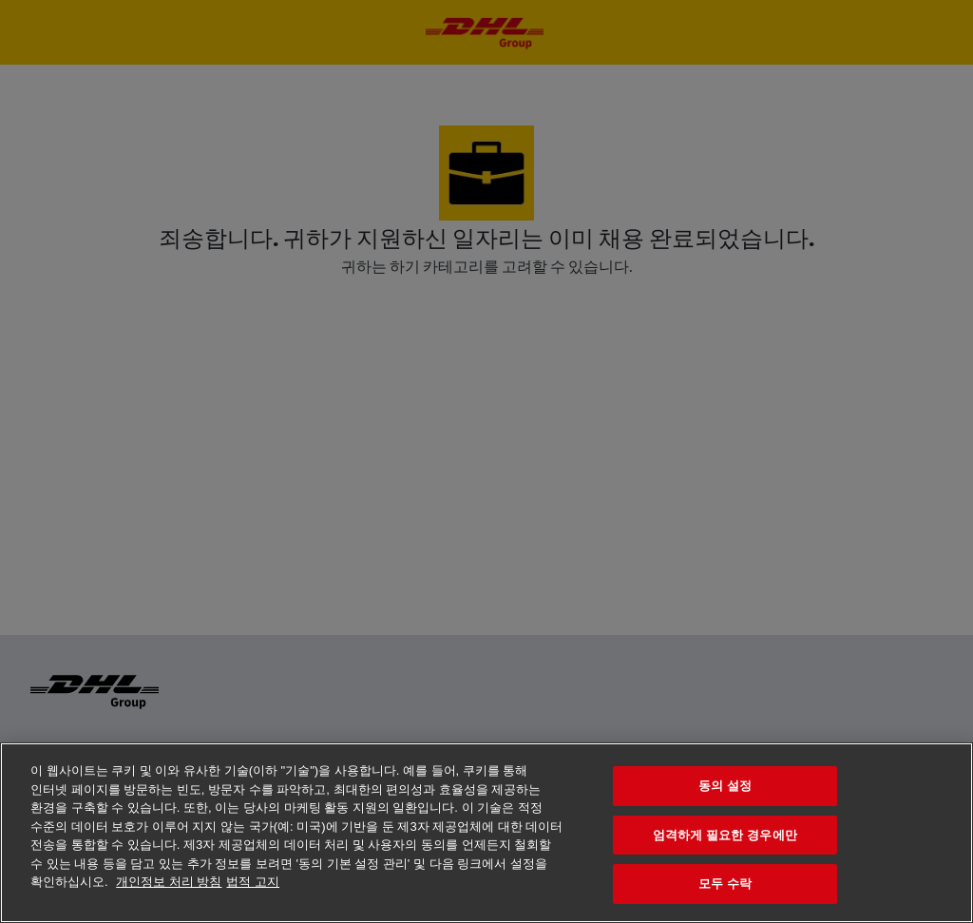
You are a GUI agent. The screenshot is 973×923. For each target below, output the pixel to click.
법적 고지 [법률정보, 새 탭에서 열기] (252, 882)
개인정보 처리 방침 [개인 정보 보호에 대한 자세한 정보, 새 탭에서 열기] (168, 882)
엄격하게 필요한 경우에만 (725, 835)
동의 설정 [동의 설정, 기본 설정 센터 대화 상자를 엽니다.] (725, 786)
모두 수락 (725, 883)
